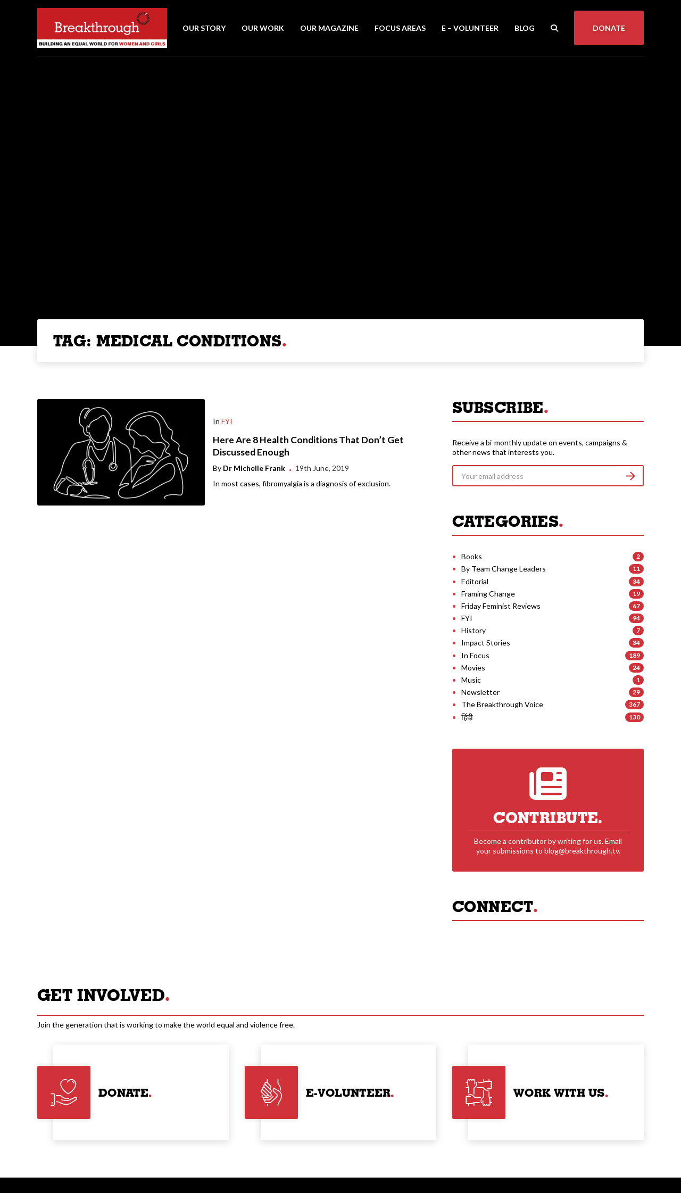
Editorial (474, 581)
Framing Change (488, 593)
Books (471, 556)
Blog (524, 27)
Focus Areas (400, 27)
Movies (473, 667)
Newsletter (480, 692)
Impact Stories (485, 642)
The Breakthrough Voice (502, 704)
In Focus (475, 655)
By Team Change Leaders (503, 568)
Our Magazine (329, 27)
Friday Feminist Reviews (501, 605)
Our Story (204, 27)
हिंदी (467, 717)
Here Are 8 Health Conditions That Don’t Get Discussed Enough (308, 446)
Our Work (263, 27)
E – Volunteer (470, 27)
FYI (226, 421)
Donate (609, 27)
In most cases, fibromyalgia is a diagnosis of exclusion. (302, 483)
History (473, 630)
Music (471, 679)
